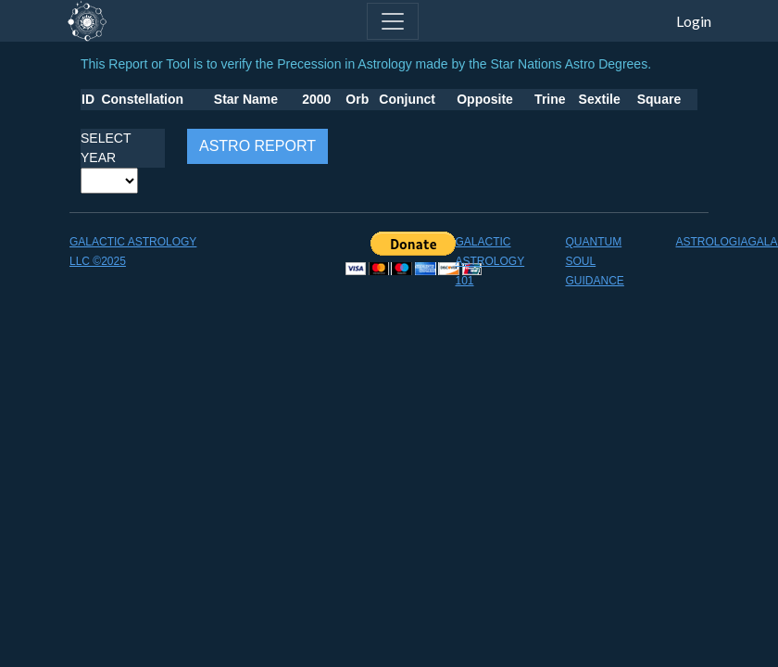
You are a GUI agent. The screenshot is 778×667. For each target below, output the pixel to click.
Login (693, 21)
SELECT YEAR (106, 148)
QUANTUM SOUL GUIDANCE (595, 261)
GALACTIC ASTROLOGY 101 (490, 261)
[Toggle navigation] (393, 21)
